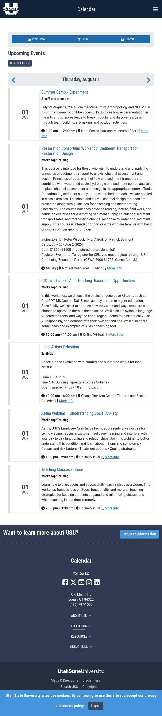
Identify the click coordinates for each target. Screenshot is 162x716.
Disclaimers (91, 680)
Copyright (89, 687)
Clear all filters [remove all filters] (20, 63)
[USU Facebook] (65, 584)
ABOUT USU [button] (81, 616)
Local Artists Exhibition (60, 346)
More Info (114, 268)
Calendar (81, 561)
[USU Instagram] (89, 584)
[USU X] (73, 584)
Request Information (139, 534)
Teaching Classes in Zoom (62, 469)
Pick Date (36, 39)
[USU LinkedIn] (97, 584)
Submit (127, 39)
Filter (82, 39)
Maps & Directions (64, 680)
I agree (95, 706)
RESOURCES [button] (81, 636)
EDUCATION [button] (81, 626)
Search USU (69, 687)
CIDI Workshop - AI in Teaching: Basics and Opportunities (88, 280)
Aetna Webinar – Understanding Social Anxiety (79, 413)
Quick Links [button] (81, 647)
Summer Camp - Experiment (64, 92)
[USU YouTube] (81, 584)
